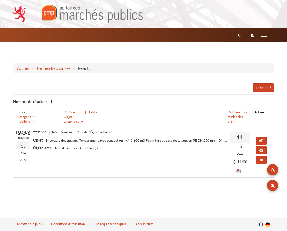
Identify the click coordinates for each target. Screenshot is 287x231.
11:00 (242, 161)
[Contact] (239, 35)
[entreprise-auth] (252, 35)
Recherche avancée (53, 68)
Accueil (23, 68)
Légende (263, 87)
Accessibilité (144, 224)
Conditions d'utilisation (68, 224)
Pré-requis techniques (110, 224)
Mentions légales (29, 224)
